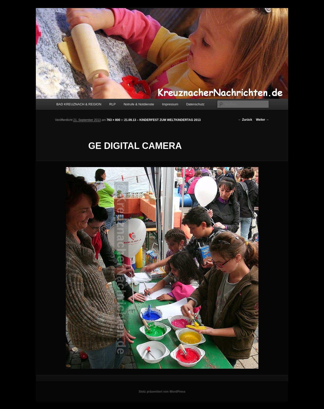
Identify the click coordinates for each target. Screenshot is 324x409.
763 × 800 (113, 120)
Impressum (170, 104)
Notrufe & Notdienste (139, 104)
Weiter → (262, 119)
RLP (112, 104)
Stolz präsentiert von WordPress (162, 391)
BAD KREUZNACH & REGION (78, 104)
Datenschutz (195, 104)
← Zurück (245, 119)
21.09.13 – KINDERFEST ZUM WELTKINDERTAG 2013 (162, 120)
